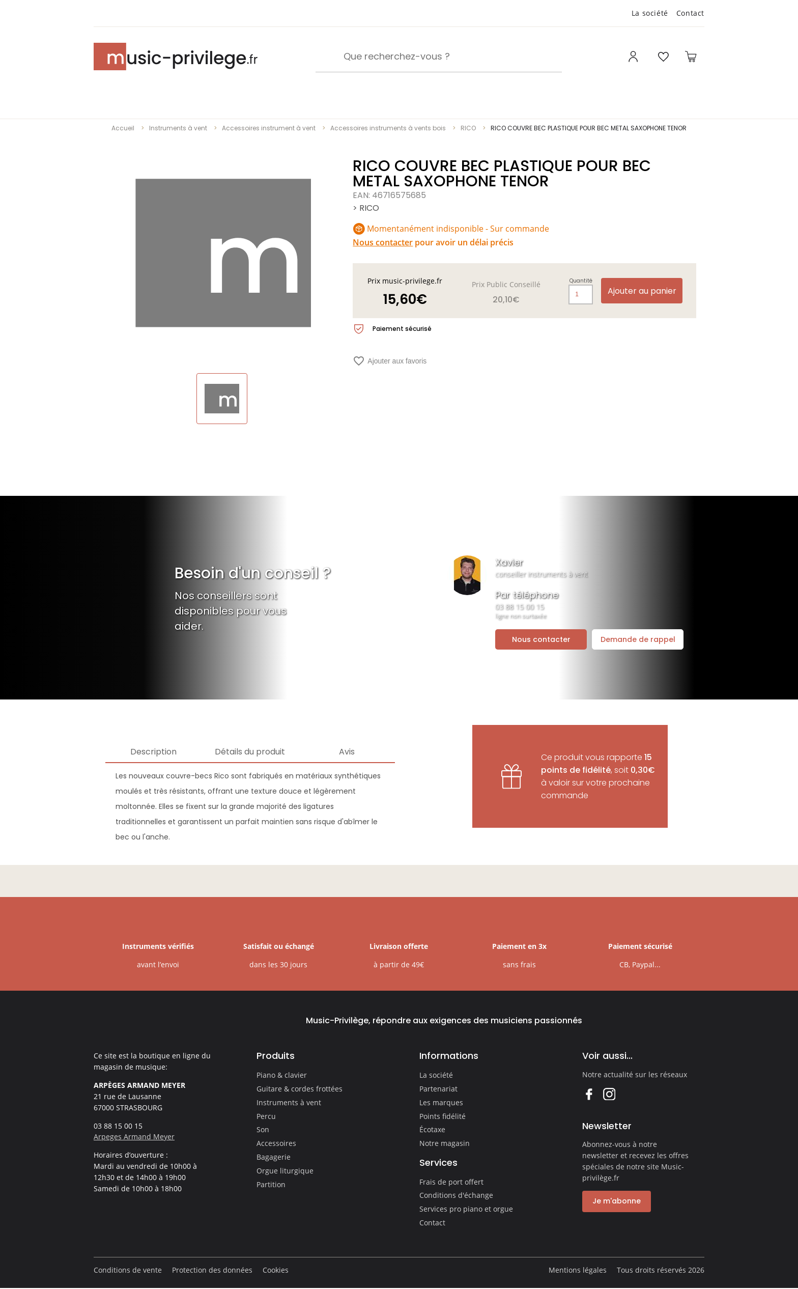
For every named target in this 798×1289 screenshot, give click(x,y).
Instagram (609, 1093)
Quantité (580, 281)
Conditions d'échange (456, 1195)
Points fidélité (442, 1116)
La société (650, 13)
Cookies (276, 1270)
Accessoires (276, 1143)
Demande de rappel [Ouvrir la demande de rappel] (638, 639)
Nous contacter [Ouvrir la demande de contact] (541, 639)
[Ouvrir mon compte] (634, 56)
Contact (690, 13)
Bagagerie (273, 1157)
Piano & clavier (281, 1075)
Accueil (122, 128)
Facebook (588, 1093)
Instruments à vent (178, 128)
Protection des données (212, 1270)
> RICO (366, 208)
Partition (271, 1184)
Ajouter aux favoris (389, 361)
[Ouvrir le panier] (690, 56)
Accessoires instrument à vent (269, 128)
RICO (468, 128)
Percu (266, 1116)
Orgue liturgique (285, 1170)
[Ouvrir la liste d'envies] (663, 56)
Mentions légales (578, 1270)
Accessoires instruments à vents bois (388, 128)
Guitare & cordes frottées (299, 1089)
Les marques (441, 1102)
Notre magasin (444, 1143)
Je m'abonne (616, 1201)
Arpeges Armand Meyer (134, 1136)
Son (262, 1129)
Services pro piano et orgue (466, 1209)
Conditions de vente (128, 1270)
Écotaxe (432, 1129)
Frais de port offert (451, 1182)
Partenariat (438, 1089)
